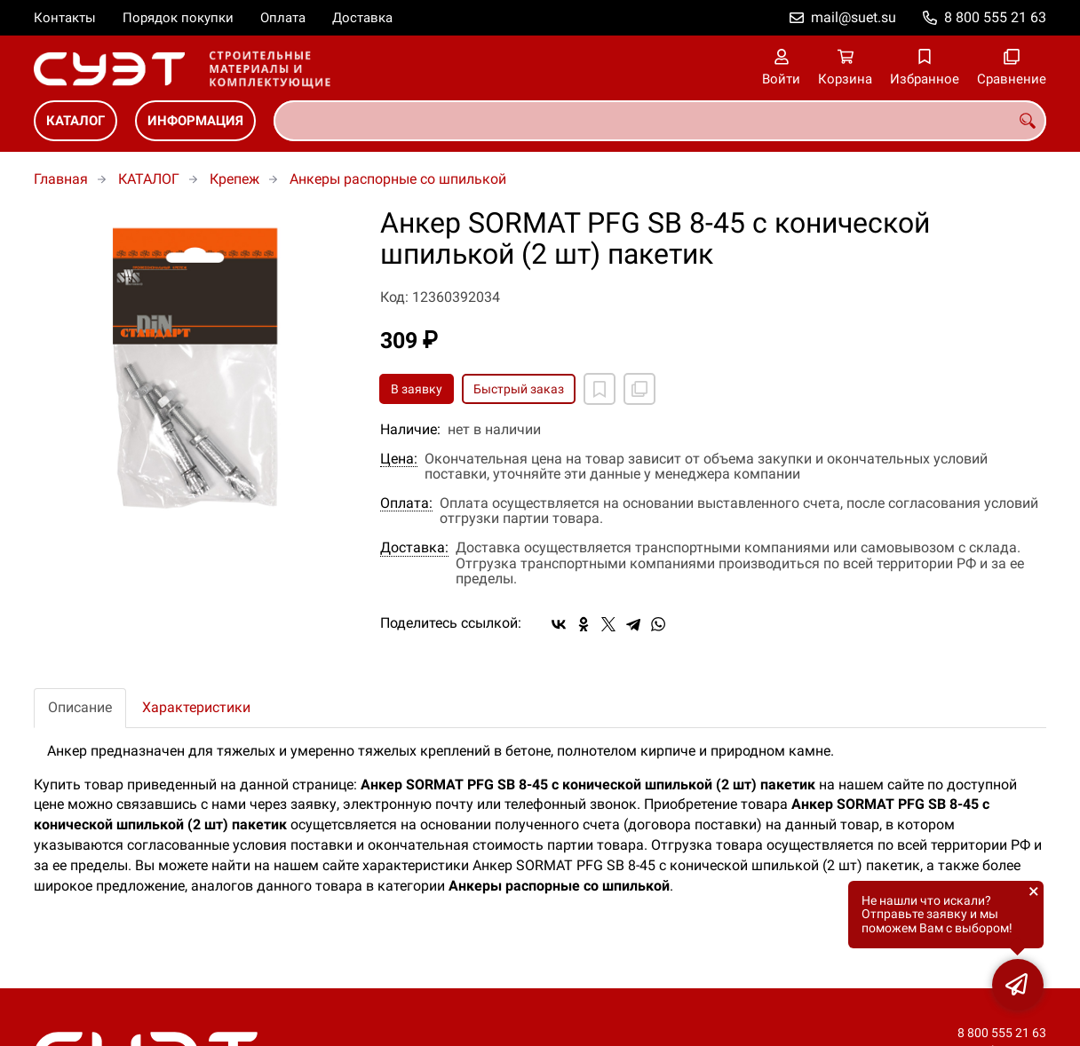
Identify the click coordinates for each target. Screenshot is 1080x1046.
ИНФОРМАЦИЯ (195, 121)
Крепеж (234, 178)
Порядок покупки (178, 18)
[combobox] (660, 120)
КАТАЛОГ (75, 121)
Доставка (362, 18)
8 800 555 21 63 (995, 17)
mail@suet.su (853, 17)
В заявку (416, 389)
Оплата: (406, 503)
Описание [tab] (80, 707)
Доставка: (414, 548)
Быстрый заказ (518, 389)
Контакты (65, 18)
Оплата (283, 18)
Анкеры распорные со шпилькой (398, 178)
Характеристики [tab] (196, 707)
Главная (61, 178)
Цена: (398, 459)
